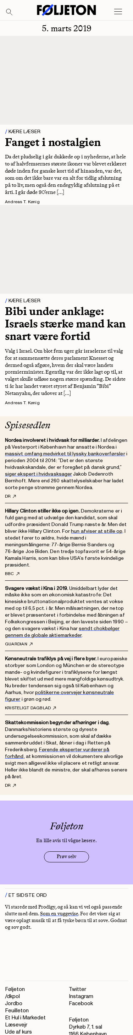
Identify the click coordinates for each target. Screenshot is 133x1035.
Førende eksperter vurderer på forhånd (57, 753)
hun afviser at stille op (96, 531)
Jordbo (13, 1003)
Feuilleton (17, 1010)
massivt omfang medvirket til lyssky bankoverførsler (65, 453)
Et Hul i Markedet (25, 1018)
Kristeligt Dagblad (30, 708)
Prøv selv (66, 857)
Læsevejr (16, 1025)
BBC (12, 574)
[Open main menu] (118, 12)
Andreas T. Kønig (22, 202)
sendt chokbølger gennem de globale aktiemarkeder (62, 632)
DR (10, 496)
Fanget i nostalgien (53, 142)
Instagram (81, 996)
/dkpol (12, 996)
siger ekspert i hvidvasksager (38, 474)
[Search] (9, 12)
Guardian (19, 644)
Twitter (77, 989)
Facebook (81, 1003)
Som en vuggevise (59, 914)
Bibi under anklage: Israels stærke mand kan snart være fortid (65, 323)
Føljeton (15, 989)
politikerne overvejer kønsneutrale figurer (59, 696)
